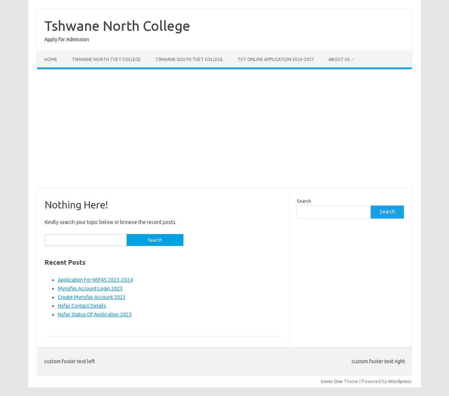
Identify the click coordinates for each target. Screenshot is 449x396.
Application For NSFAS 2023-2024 (95, 280)
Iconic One (332, 381)
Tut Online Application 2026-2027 (275, 59)
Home (50, 59)
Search (304, 200)
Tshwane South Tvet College (189, 59)
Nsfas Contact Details (82, 306)
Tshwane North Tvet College (106, 59)
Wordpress (399, 381)
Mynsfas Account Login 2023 (90, 288)
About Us (339, 59)
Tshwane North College (117, 25)
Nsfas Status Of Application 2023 (95, 314)
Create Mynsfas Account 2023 (92, 297)
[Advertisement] (224, 128)
